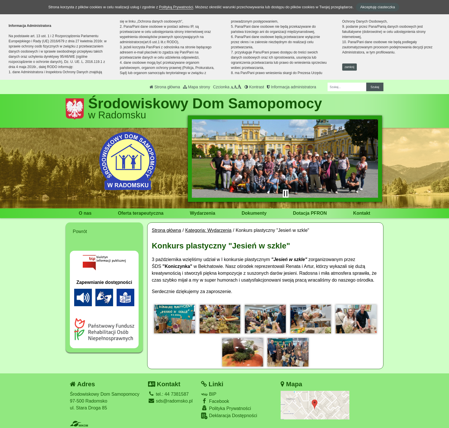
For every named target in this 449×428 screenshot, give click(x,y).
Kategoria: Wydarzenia (208, 230)
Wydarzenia (202, 213)
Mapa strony (196, 87)
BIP (208, 394)
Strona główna (164, 87)
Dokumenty (254, 213)
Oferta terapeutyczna (141, 213)
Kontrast (254, 87)
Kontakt (361, 213)
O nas (85, 213)
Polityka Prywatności (226, 408)
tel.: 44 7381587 (168, 394)
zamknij (349, 67)
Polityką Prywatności (176, 7)
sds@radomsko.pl (170, 401)
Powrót (80, 231)
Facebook (215, 401)
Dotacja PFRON (310, 213)
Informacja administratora (291, 87)
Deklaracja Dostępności (229, 416)
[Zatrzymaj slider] (285, 193)
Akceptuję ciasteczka (377, 7)
